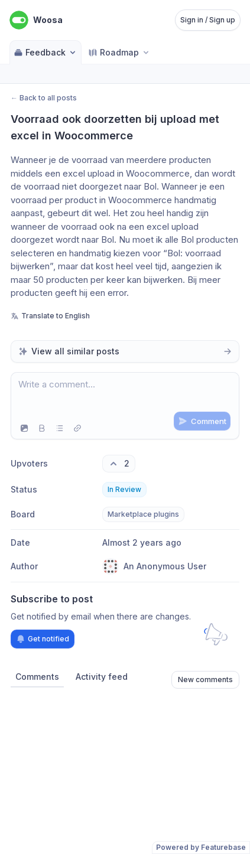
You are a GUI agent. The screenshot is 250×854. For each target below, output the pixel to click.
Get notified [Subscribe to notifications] (42, 639)
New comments (205, 679)
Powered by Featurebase (201, 847)
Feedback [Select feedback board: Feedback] (45, 52)
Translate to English (50, 315)
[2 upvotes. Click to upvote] (118, 463)
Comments (37, 677)
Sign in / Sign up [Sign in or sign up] (207, 19)
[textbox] (125, 395)
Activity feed (102, 677)
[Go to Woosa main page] (36, 20)
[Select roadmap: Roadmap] (119, 52)
